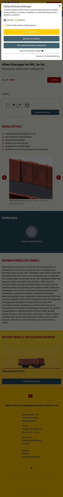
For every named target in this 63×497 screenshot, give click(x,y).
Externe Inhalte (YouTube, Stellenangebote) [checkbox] (21, 25)
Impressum (40, 56)
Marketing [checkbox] (21, 20)
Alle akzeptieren (31, 32)
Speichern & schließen (31, 39)
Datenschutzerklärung (52, 56)
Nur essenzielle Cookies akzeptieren (31, 45)
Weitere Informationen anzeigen (31, 51)
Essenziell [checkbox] (10, 20)
